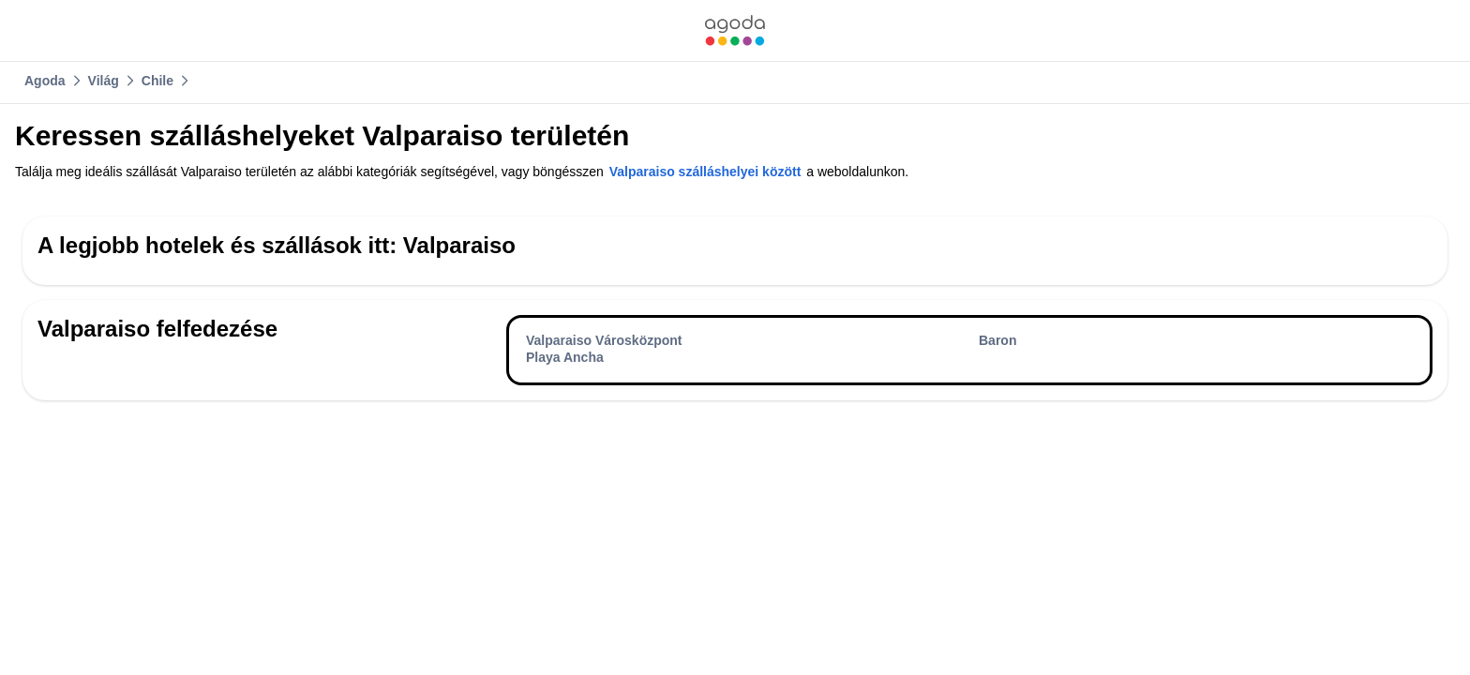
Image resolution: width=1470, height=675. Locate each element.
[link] (735, 30)
